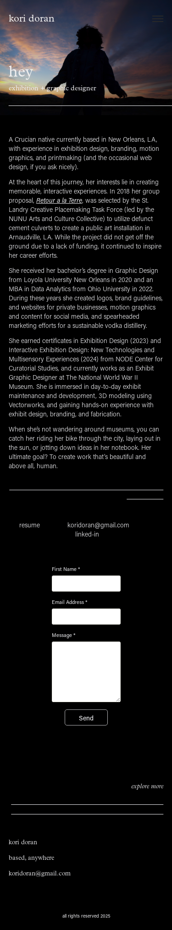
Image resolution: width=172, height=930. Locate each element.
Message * (63, 635)
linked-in (87, 534)
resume (29, 524)
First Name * (66, 569)
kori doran (32, 18)
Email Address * (69, 602)
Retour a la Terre (59, 200)
